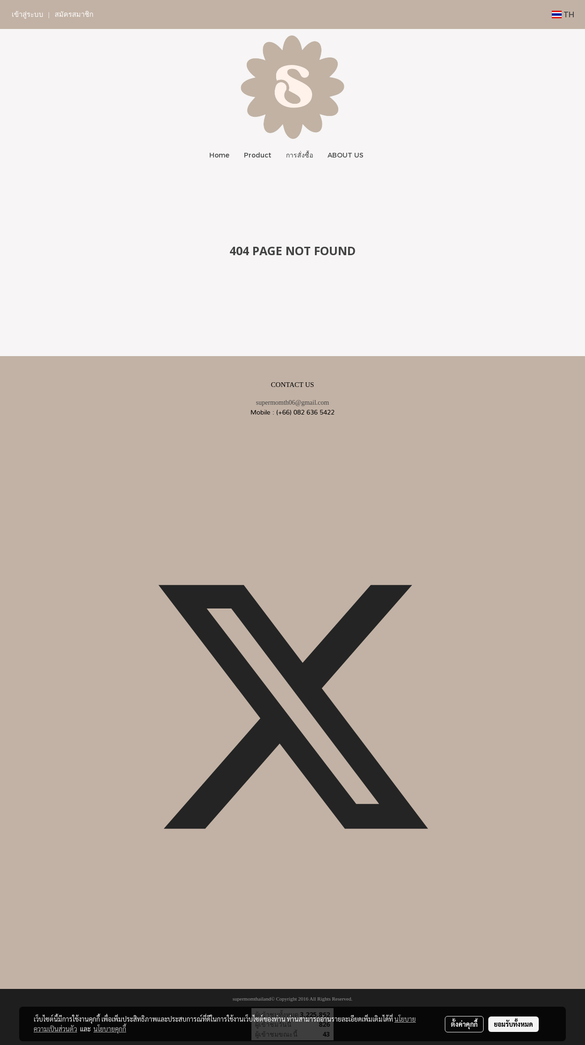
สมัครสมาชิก (74, 14)
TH (563, 14)
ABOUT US (346, 155)
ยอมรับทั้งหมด (513, 1024)
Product (257, 155)
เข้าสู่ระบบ (27, 14)
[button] (379, 155)
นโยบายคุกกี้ (109, 1028)
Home (219, 155)
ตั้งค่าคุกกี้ (464, 1024)
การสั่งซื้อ (299, 155)
